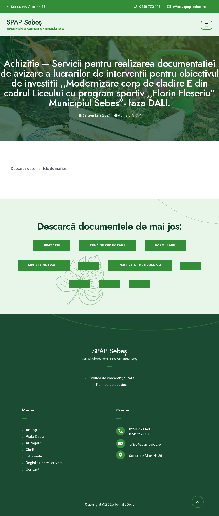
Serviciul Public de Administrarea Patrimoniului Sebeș (35, 29)
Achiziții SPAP (129, 115)
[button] (51, 245)
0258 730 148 (139, 429)
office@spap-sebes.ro (145, 445)
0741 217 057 (139, 434)
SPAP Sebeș (24, 22)
